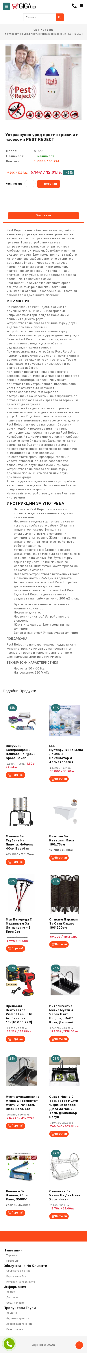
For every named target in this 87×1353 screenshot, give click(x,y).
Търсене (11, 1255)
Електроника (14, 1329)
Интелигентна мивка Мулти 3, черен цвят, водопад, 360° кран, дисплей (61, 1014)
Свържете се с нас (18, 1270)
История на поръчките (20, 1281)
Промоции (12, 1260)
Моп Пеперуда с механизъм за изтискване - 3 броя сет (19, 925)
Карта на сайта (16, 1276)
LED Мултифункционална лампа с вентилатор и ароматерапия (66, 754)
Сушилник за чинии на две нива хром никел (64, 1195)
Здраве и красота (17, 1318)
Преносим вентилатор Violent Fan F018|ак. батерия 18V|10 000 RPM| (19, 1014)
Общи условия (15, 1302)
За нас (10, 1291)
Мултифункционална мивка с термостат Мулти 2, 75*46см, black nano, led (23, 1103)
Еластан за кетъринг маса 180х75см (61, 840)
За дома (11, 1312)
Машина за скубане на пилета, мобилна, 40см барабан (20, 842)
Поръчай (50, 183)
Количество (14, 183)
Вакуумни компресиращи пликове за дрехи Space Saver (21, 752)
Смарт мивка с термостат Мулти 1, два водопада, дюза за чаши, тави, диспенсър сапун (63, 1107)
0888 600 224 (48, 161)
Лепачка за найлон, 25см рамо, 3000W (17, 1195)
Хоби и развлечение (19, 1323)
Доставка (12, 1297)
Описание (43, 215)
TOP (79, 1345)
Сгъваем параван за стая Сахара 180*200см (63, 923)
